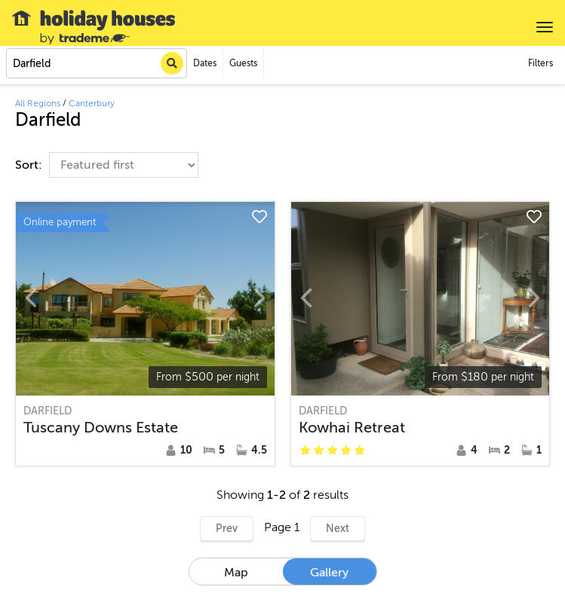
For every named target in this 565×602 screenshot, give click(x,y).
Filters (540, 63)
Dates (204, 63)
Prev (227, 528)
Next (337, 528)
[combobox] (96, 63)
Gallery (329, 572)
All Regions (37, 103)
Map (236, 572)
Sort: (30, 165)
